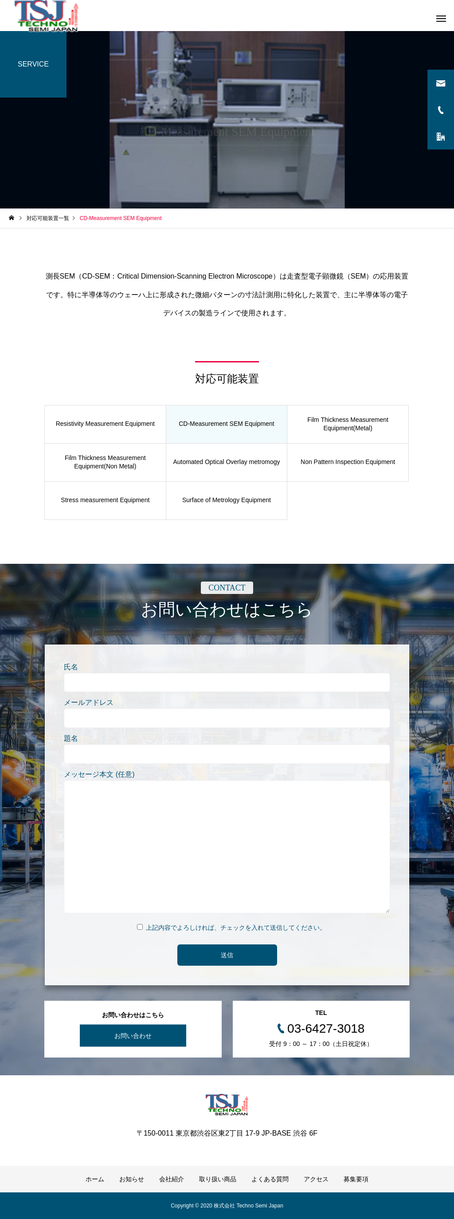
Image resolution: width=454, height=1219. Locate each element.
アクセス (316, 1179)
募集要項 (356, 1179)
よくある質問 (270, 1179)
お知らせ (131, 1179)
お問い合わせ (133, 1035)
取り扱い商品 (217, 1179)
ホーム (95, 1179)
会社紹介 (171, 1179)
